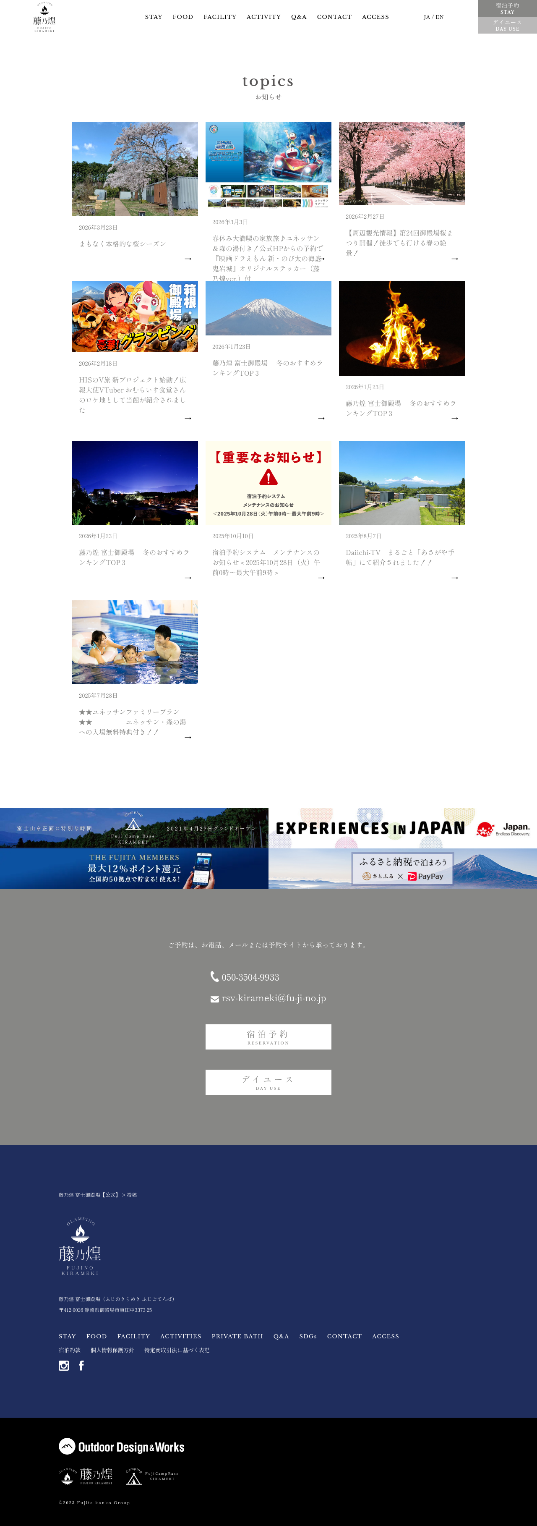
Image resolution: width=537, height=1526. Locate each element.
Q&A (299, 17)
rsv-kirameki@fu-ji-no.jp (274, 997)
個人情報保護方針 (112, 1350)
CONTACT (334, 17)
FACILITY (220, 17)
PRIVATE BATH (237, 1336)
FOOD (183, 17)
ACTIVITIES (180, 1336)
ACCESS (375, 17)
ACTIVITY (264, 17)
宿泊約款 (70, 1350)
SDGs (308, 1336)
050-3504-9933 (250, 976)
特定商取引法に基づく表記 (177, 1350)
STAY (154, 17)
